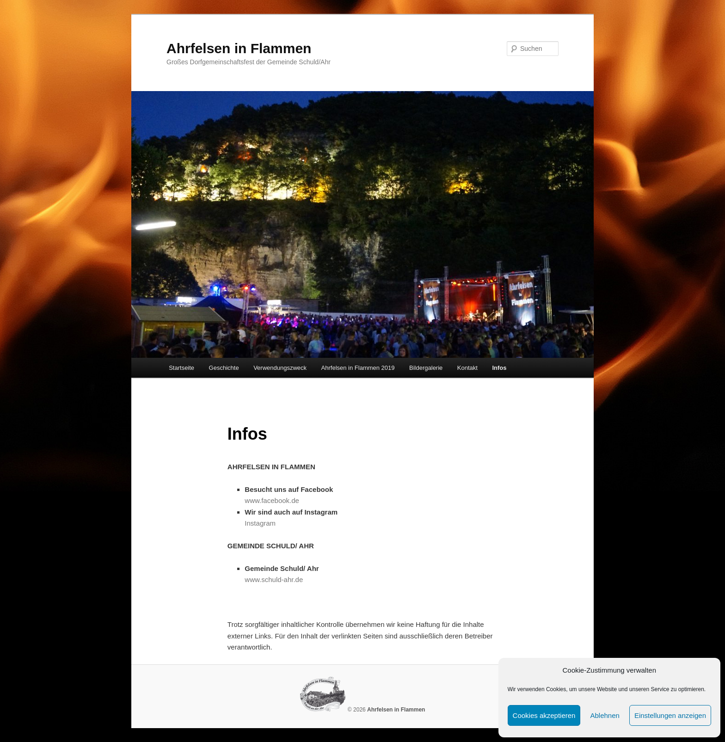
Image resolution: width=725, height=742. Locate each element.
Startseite (181, 367)
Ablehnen (604, 715)
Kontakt (467, 367)
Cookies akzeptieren (544, 715)
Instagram (260, 523)
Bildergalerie (425, 367)
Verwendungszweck (280, 367)
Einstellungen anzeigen (670, 715)
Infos (499, 367)
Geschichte (224, 367)
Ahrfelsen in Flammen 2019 (358, 367)
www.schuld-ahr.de (274, 579)
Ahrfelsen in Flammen (238, 48)
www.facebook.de (272, 500)
